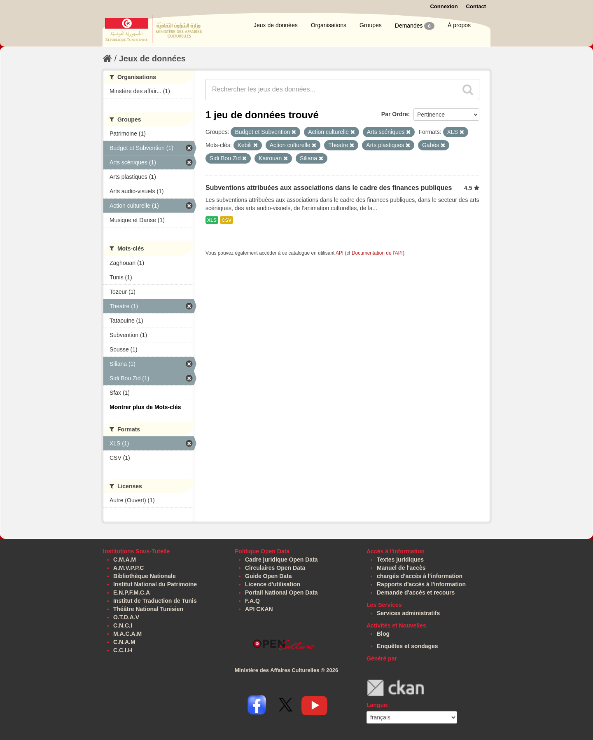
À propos (459, 25)
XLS (212, 220)
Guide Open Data (268, 576)
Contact (476, 6)
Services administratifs (408, 613)
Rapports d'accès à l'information (421, 584)
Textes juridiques (400, 559)
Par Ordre (394, 114)
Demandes (414, 26)
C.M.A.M (124, 559)
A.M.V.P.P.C (128, 567)
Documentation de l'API (377, 253)
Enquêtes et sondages (407, 646)
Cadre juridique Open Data (281, 559)
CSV (226, 220)
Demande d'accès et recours (416, 592)
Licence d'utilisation (272, 584)
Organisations (328, 25)
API (339, 253)
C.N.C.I (122, 625)
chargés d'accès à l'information (419, 576)
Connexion (444, 6)
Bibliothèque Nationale (144, 576)
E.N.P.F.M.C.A (131, 592)
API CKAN (259, 609)
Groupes (371, 25)
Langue (377, 705)
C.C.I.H (122, 650)
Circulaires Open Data (275, 567)
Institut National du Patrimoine (155, 584)
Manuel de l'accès (401, 567)
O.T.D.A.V (126, 617)
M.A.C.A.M (127, 633)
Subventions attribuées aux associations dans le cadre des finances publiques (328, 187)
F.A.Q (252, 600)
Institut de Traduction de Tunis (155, 600)
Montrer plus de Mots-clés (145, 407)
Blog (383, 633)
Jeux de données (276, 25)
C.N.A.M (124, 642)
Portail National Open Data (281, 592)
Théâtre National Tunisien (148, 609)
